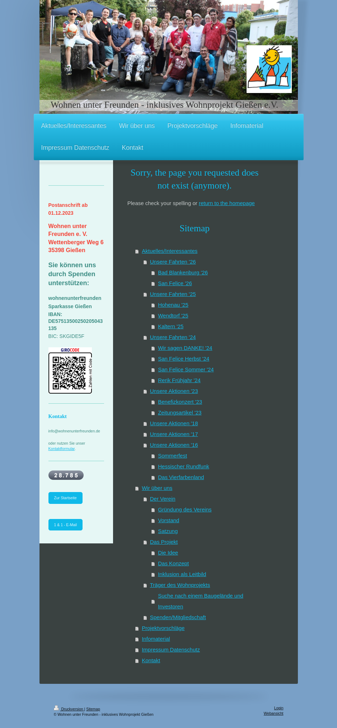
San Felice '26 (175, 283)
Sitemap (93, 709)
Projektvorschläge (163, 628)
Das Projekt (164, 542)
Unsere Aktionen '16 (174, 445)
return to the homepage (227, 203)
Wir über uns (157, 488)
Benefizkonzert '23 (180, 402)
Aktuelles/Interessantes (169, 251)
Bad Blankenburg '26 (183, 272)
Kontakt (151, 660)
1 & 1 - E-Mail (65, 525)
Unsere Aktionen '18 (174, 423)
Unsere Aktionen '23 (174, 391)
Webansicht (274, 713)
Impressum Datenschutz (171, 649)
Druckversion (69, 709)
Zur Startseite (65, 498)
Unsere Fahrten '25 (173, 294)
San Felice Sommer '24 (186, 369)
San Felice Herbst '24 (183, 359)
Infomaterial (156, 639)
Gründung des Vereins (184, 509)
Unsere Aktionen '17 (174, 434)
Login (279, 708)
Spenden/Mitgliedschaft (178, 617)
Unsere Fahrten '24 (173, 337)
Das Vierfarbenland (181, 477)
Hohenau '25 (173, 305)
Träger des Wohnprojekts (180, 585)
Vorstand (168, 520)
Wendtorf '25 (173, 315)
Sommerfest (172, 456)
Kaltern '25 (170, 326)
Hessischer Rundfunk (183, 466)
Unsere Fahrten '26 (173, 262)
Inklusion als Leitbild (182, 574)
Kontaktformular (61, 448)
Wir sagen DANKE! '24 (185, 348)
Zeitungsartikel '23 (179, 412)
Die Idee (168, 553)
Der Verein (162, 499)
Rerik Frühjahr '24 (179, 380)
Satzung (168, 531)
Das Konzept (173, 563)
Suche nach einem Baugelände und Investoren (200, 601)
